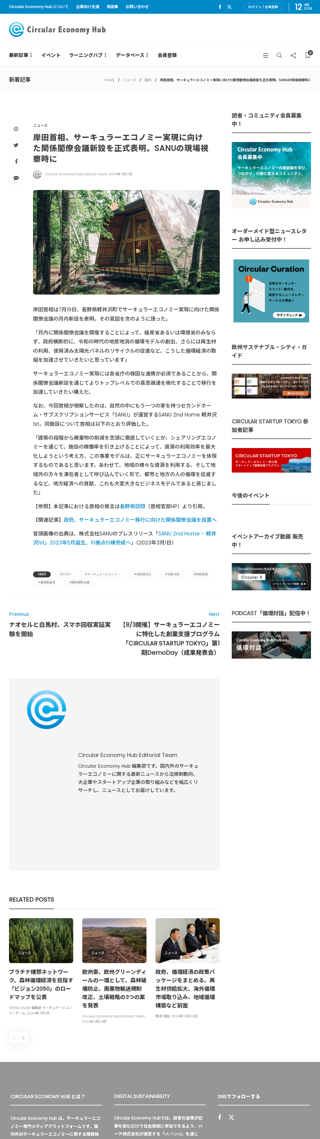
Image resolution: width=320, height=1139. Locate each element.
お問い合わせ (137, 7)
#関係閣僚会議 (79, 582)
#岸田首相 (200, 574)
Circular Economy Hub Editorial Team (76, 174)
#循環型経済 (46, 582)
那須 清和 (162, 894)
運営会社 (226, 1121)
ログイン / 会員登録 (263, 6)
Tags (42, 574)
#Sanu (65, 574)
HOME (109, 80)
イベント (51, 55)
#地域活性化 (142, 574)
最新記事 (18, 55)
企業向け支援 (87, 7)
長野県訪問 (132, 506)
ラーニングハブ (86, 55)
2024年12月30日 (184, 894)
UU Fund (173, 1012)
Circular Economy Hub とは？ (178, 1121)
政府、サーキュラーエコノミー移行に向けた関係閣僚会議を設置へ (141, 520)
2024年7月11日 (38, 891)
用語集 (112, 7)
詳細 (135, 1063)
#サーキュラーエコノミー (102, 574)
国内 (148, 80)
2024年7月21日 (120, 174)
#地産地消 (172, 574)
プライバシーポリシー (263, 1121)
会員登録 (167, 55)
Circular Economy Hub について (39, 7)
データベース (130, 55)
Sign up (297, 1049)
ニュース (129, 80)
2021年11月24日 (94, 899)
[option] (41, 846)
